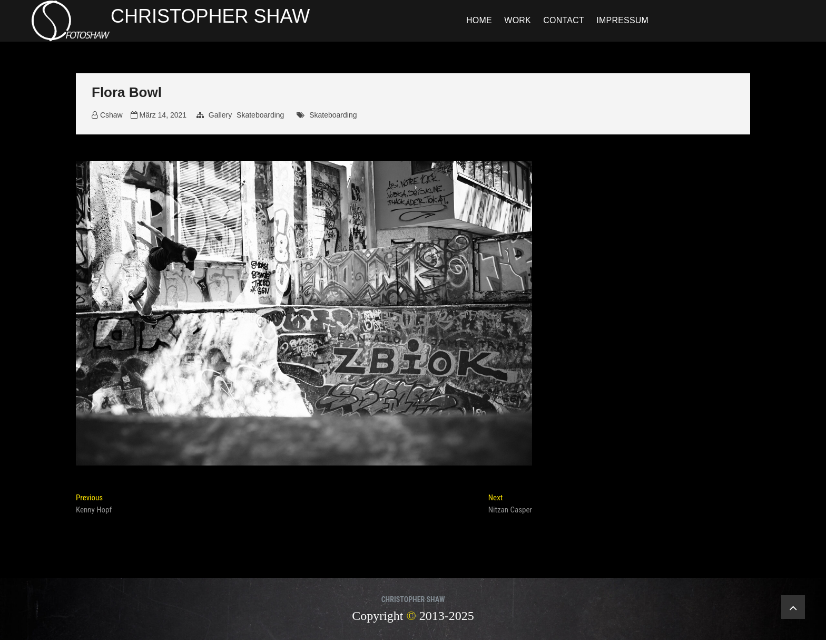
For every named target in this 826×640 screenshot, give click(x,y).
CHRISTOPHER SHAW (210, 16)
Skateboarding (260, 115)
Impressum (622, 20)
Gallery (220, 115)
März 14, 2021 (158, 115)
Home (479, 20)
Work (517, 20)
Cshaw (107, 115)
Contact (563, 20)
